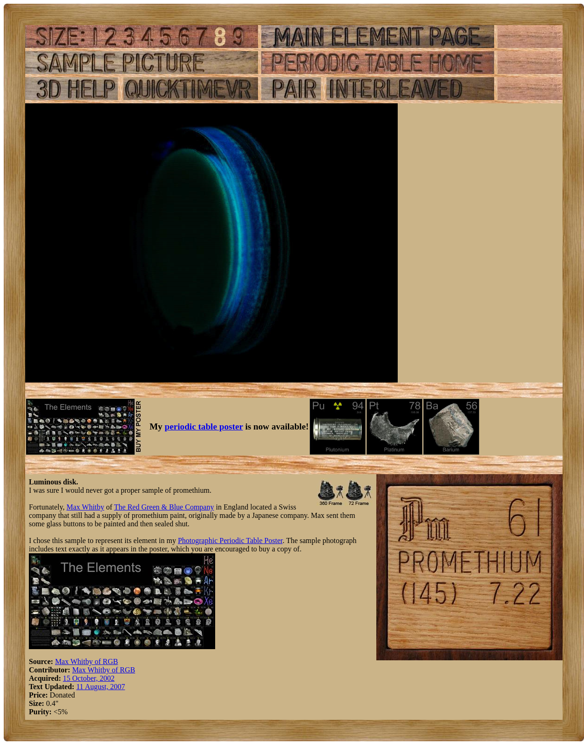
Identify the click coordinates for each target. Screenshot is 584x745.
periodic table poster (204, 426)
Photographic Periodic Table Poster (230, 540)
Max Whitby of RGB (86, 661)
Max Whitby (85, 507)
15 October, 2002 (89, 678)
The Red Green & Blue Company (164, 507)
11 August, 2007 (100, 687)
